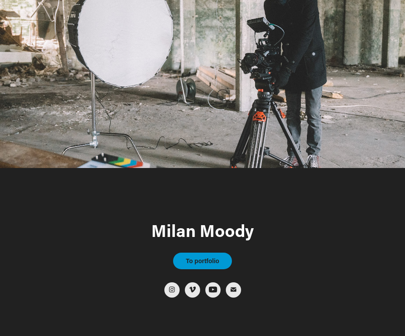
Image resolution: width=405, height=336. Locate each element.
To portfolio (202, 260)
